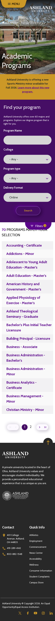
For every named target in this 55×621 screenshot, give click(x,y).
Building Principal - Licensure (28, 338)
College (8, 149)
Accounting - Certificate (24, 245)
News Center (36, 552)
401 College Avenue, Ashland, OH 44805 (15, 539)
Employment (35, 541)
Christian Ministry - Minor (25, 409)
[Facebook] (27, 613)
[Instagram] (43, 613)
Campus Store (36, 582)
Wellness (34, 564)
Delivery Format (13, 187)
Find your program (22, 107)
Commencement (37, 547)
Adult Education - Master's (26, 275)
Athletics (33, 535)
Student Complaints (39, 576)
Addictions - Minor (20, 253)
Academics (12, 22)
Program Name (13, 130)
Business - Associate (21, 347)
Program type (12, 168)
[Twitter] (20, 613)
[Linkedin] (51, 613)
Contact (8, 527)
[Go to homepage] (15, 458)
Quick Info (37, 527)
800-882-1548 (14, 554)
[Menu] (14, 4)
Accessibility (35, 558)
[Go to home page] (40, 9)
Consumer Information (40, 570)
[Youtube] (35, 613)
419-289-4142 (14, 548)
